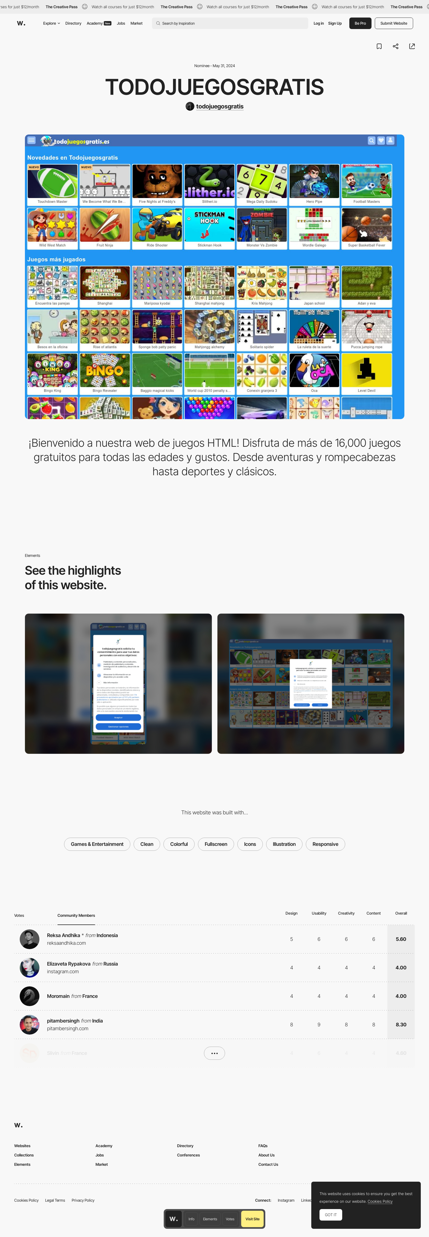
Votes (230, 1219)
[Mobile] (118, 684)
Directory (73, 23)
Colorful (179, 844)
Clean (146, 844)
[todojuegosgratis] (215, 106)
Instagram (286, 1200)
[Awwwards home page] (173, 1219)
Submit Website (394, 23)
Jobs (121, 23)
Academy (99, 23)
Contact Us (268, 1164)
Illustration (284, 844)
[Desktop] (310, 684)
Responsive (325, 844)
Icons (250, 844)
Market (137, 23)
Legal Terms (55, 1200)
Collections (24, 1155)
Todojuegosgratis (214, 87)
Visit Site (253, 1219)
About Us (266, 1155)
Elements (210, 1219)
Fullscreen (216, 844)
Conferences (188, 1155)
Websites (22, 1145)
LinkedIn (308, 1200)
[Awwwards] (21, 23)
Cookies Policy (26, 1200)
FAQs (262, 1145)
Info (191, 1219)
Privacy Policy (83, 1200)
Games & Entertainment (97, 844)
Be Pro (360, 23)
